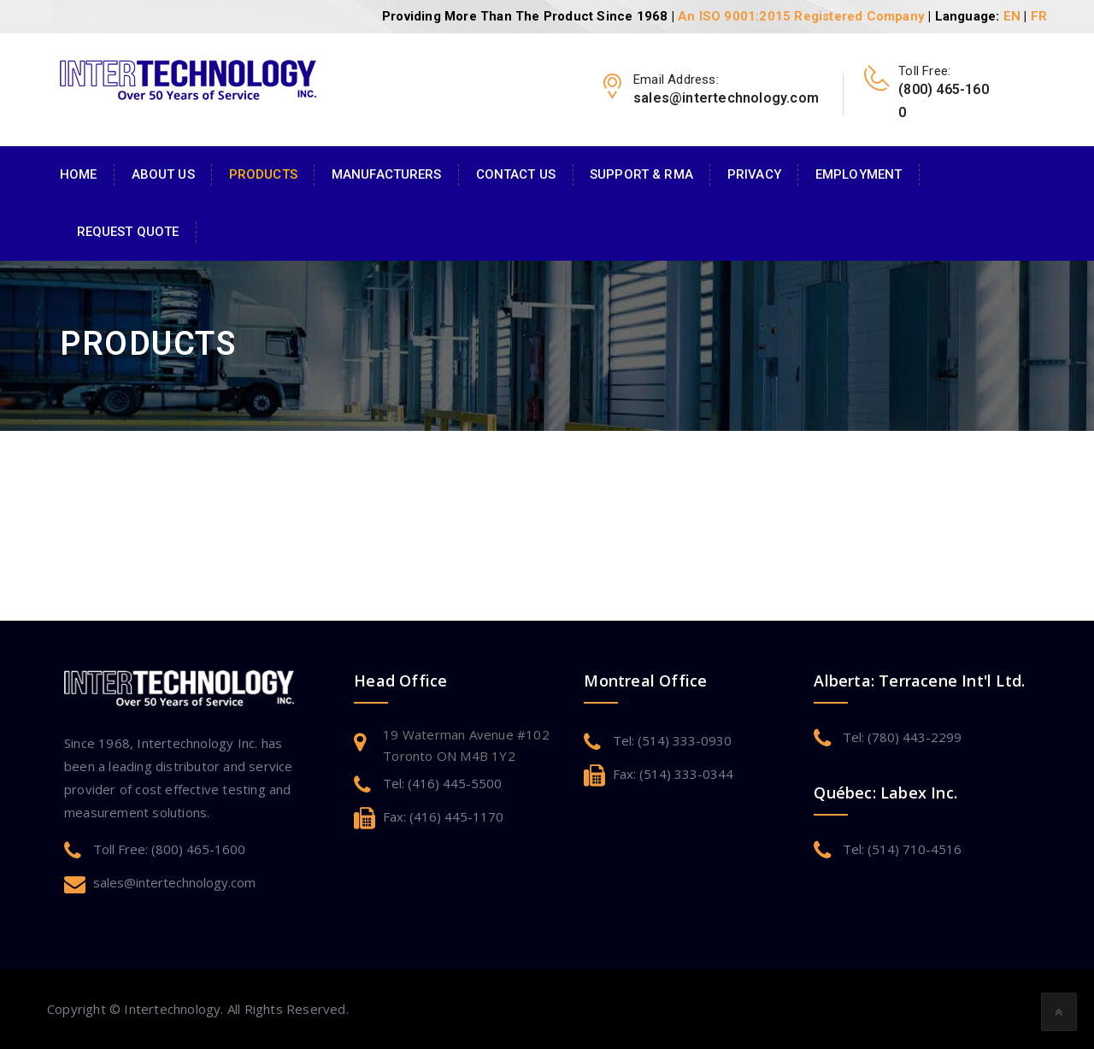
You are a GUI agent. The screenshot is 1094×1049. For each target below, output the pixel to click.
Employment (858, 174)
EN (1011, 16)
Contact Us (516, 174)
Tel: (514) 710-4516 (902, 848)
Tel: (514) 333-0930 (672, 740)
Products (263, 174)
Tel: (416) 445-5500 (442, 783)
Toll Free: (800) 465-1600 (169, 848)
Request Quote (128, 231)
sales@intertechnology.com (174, 882)
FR (1039, 16)
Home (78, 174)
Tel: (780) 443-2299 (902, 736)
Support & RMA (641, 174)
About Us (163, 174)
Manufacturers (387, 174)
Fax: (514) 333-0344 (673, 773)
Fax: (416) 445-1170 (443, 816)
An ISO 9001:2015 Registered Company (801, 16)
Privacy (754, 174)
